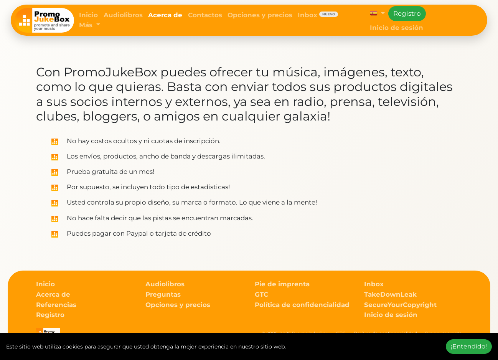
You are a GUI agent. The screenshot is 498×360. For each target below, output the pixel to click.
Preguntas (163, 294)
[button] (377, 13)
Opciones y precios (260, 15)
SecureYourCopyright (400, 305)
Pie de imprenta (282, 284)
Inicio (88, 15)
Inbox (318, 15)
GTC (261, 294)
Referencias (56, 305)
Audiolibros (123, 15)
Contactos (205, 15)
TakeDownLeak (390, 294)
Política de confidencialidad (302, 305)
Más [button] (86, 25)
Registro (407, 13)
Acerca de (165, 15)
